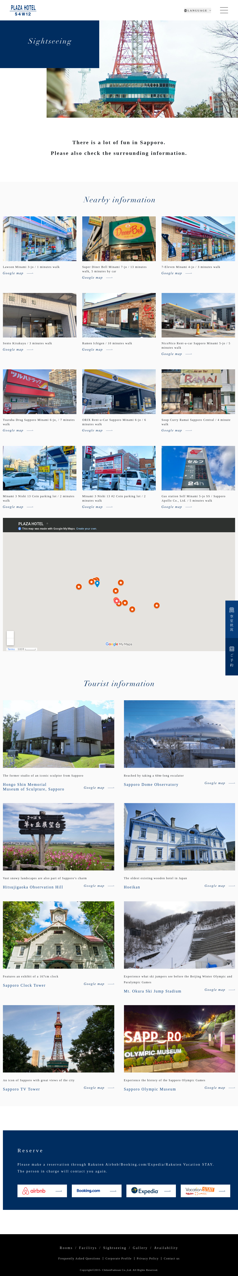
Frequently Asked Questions (79, 1258)
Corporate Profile (119, 1258)
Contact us (172, 1258)
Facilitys (88, 1248)
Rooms (66, 1248)
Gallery (140, 1248)
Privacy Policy (148, 1258)
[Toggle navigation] (224, 10)
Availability (166, 1248)
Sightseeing (114, 1248)
